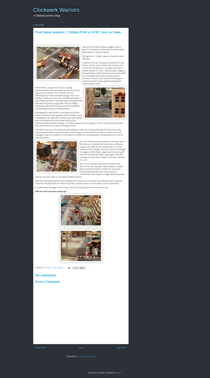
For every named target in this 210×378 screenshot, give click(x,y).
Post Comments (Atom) (86, 356)
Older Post (121, 348)
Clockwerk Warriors (56, 10)
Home (81, 348)
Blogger (118, 373)
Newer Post (40, 348)
